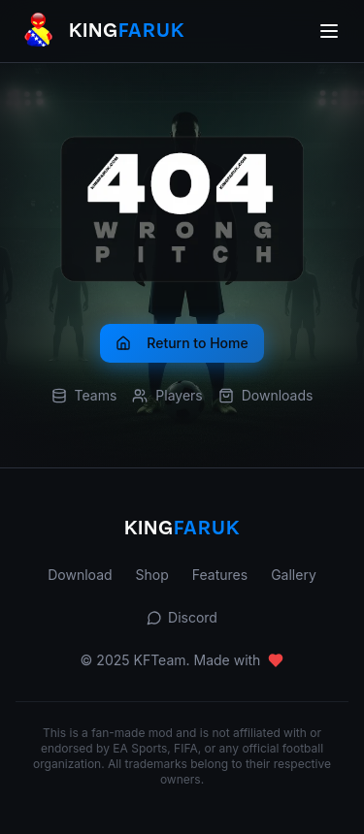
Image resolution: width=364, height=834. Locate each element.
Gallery (293, 574)
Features (220, 574)
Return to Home (182, 343)
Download (80, 574)
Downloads (266, 395)
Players (167, 395)
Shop (152, 574)
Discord (182, 617)
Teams (84, 395)
